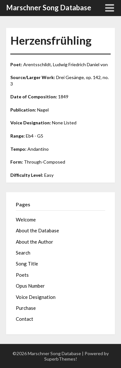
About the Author (34, 242)
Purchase (26, 308)
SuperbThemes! (60, 359)
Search (23, 253)
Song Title (27, 263)
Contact (24, 319)
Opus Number (30, 286)
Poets (22, 275)
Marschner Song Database (48, 7)
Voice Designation (35, 297)
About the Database (37, 230)
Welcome (26, 219)
